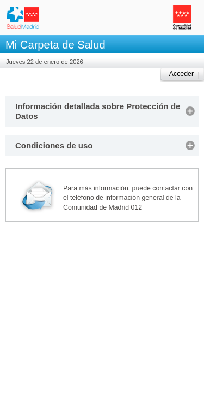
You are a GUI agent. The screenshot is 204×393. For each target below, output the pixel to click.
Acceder (181, 74)
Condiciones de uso (54, 145)
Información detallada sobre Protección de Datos (97, 111)
